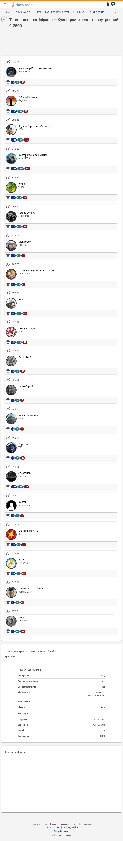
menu (5, 4)
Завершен (23, 725)
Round (21, 730)
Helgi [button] (21, 299)
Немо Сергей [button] (25, 386)
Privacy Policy (71, 827)
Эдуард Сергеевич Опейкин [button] (34, 126)
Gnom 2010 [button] (24, 357)
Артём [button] (22, 559)
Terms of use (52, 827)
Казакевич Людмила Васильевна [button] (37, 270)
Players (21, 707)
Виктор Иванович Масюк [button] (32, 155)
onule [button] (21, 183)
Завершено (23, 736)
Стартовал (23, 719)
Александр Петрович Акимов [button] (35, 68)
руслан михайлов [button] (28, 415)
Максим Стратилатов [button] (30, 588)
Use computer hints (27, 687)
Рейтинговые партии (28, 681)
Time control (24, 692)
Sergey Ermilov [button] (26, 212)
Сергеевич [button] (24, 444)
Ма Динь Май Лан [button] (28, 530)
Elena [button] (21, 617)
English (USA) (61, 831)
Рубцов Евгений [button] (27, 97)
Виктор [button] (22, 501)
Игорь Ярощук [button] (26, 328)
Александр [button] (24, 472)
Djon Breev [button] (24, 241)
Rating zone (23, 675)
